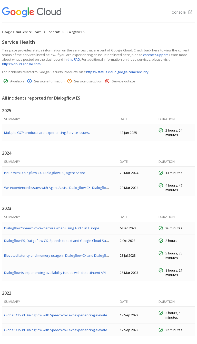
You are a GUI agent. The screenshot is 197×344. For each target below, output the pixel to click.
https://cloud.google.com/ (22, 64)
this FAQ (73, 59)
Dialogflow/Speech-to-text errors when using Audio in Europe (51, 228)
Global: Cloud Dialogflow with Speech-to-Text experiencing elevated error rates (65, 315)
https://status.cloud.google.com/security (117, 72)
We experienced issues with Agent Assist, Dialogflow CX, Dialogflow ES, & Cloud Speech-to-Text (77, 187)
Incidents (54, 32)
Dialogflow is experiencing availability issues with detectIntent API (55, 272)
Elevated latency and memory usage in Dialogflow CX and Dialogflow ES (59, 255)
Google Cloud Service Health (22, 32)
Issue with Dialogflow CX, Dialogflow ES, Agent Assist (44, 172)
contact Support (155, 54)
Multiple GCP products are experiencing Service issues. (47, 132)
